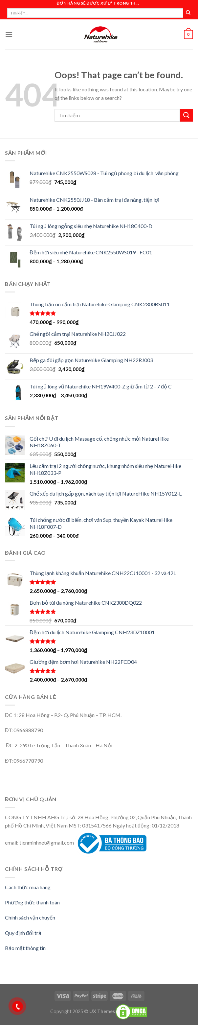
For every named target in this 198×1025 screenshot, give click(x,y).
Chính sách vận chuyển (30, 917)
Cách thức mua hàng (28, 887)
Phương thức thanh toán (32, 902)
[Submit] (186, 115)
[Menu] (9, 34)
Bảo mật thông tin (25, 948)
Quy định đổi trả (23, 933)
